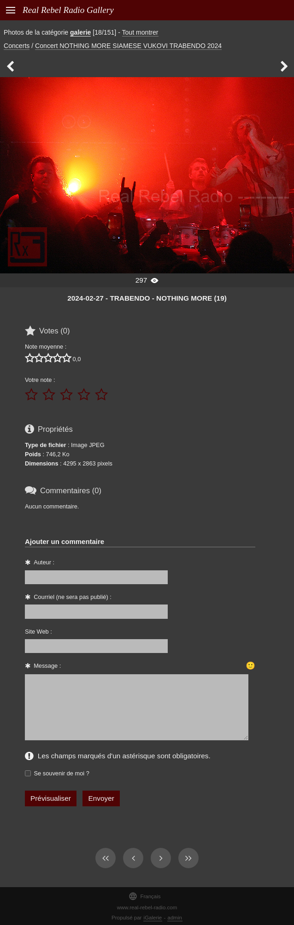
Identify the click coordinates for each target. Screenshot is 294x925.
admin (175, 917)
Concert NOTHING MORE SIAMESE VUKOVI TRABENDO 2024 (128, 45)
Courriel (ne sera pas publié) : (73, 596)
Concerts (16, 45)
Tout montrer (140, 32)
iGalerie (153, 917)
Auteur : (44, 562)
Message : (47, 665)
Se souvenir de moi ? (61, 773)
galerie (80, 32)
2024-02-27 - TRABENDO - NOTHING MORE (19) (147, 298)
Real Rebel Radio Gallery (68, 10)
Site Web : (38, 631)
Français (144, 896)
